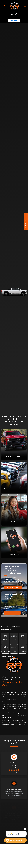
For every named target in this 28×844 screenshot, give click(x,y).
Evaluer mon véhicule (12, 613)
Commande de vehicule (13, 587)
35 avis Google (14, 772)
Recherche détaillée (7, 656)
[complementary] (23, 839)
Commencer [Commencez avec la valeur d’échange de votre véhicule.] (14, 20)
